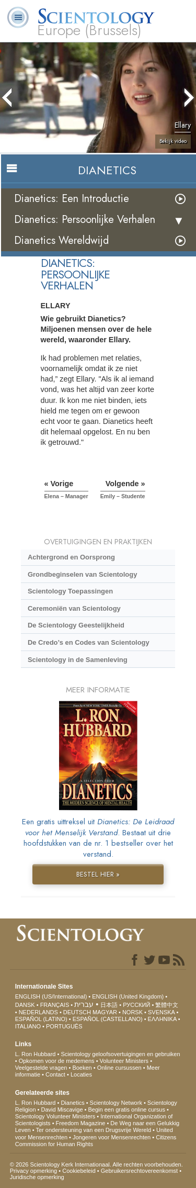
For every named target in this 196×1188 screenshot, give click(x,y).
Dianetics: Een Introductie (71, 198)
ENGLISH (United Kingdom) (128, 996)
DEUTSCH (77, 1012)
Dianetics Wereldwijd (61, 240)
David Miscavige (62, 1109)
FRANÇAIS (55, 1005)
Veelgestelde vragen (41, 1067)
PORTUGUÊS (64, 1026)
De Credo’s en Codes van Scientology (88, 642)
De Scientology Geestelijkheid (76, 625)
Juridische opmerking (37, 1177)
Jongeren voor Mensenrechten (112, 1137)
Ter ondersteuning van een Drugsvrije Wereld (94, 1130)
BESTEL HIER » (98, 874)
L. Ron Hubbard (35, 1054)
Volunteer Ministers (124, 1061)
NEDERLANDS (38, 1012)
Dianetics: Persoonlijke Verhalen (84, 219)
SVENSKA (161, 1012)
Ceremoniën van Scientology (74, 608)
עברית (84, 1004)
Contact (55, 1074)
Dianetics (72, 1103)
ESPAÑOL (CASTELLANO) (108, 1019)
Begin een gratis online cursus (126, 1109)
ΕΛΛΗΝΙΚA (162, 1019)
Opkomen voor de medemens (57, 1061)
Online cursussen (119, 1067)
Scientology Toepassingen (70, 591)
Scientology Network (116, 1103)
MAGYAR (105, 1012)
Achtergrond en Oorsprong (71, 557)
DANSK (25, 1005)
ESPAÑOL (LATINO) (41, 1019)
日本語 (109, 1005)
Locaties (81, 1074)
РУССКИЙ (136, 1005)
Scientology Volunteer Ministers (55, 1116)
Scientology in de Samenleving (78, 660)
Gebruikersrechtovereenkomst (139, 1171)
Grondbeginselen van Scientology (82, 574)
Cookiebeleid (79, 1171)
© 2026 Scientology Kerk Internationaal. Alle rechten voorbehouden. (96, 1164)
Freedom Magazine (81, 1123)
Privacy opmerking (33, 1171)
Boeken (81, 1067)
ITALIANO (28, 1026)
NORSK (132, 1012)
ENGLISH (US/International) (51, 996)
